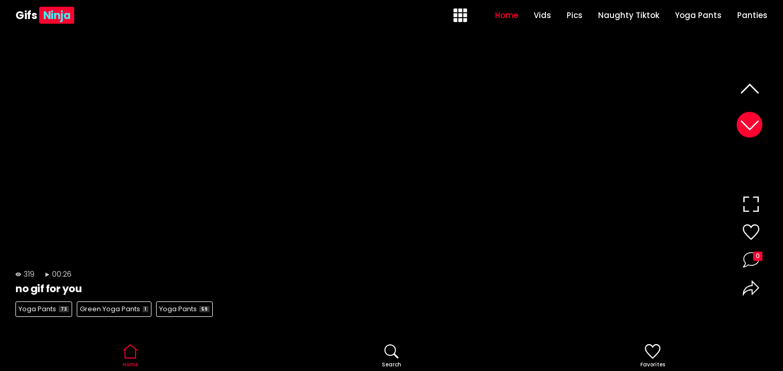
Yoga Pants (698, 15)
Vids (542, 15)
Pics (575, 15)
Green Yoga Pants (114, 309)
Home (506, 15)
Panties (752, 15)
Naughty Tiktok (628, 15)
